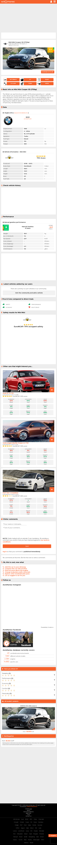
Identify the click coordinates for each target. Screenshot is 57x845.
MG (31, 831)
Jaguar (23, 828)
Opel (30, 834)
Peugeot (35, 834)
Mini (14, 834)
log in (5, 551)
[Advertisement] (28, 18)
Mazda (36, 831)
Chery (35, 819)
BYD (31, 819)
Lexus (27, 831)
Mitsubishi (20, 834)
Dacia (35, 822)
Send (26, 546)
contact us (28, 816)
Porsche (41, 834)
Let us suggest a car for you (15, 575)
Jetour (32, 828)
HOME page (28, 809)
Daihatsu (40, 822)
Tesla (25, 839)
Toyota (30, 839)
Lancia (15, 831)
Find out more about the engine (16, 570)
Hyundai (40, 825)
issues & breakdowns (21, 113)
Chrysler (16, 822)
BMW (26, 819)
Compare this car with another (16, 569)
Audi (22, 819)
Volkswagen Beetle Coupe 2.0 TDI (15, 443)
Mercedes (41, 831)
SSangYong (32, 836)
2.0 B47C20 (28, 119)
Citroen (22, 822)
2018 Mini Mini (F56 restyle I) (28, 706)
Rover (20, 836)
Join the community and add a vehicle (29, 293)
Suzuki (20, 839)
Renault (15, 836)
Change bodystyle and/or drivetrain (17, 572)
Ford (25, 825)
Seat (37, 836)
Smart (42, 836)
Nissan (26, 834)
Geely (29, 825)
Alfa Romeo (16, 819)
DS (31, 822)
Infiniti (17, 828)
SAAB (25, 836)
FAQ (28, 814)
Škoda (31, 842)
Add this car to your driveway (15, 567)
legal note (28, 813)
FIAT (21, 825)
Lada (40, 828)
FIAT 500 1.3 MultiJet (10, 493)
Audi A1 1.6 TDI (8, 393)
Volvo (42, 839)
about (28, 810)
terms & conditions (28, 811)
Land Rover (21, 831)
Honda (34, 825)
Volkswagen (36, 839)
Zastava (26, 842)
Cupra (27, 822)
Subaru (15, 839)
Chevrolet (41, 819)
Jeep (27, 828)
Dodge (16, 825)
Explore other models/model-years (17, 574)
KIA (36, 828)
